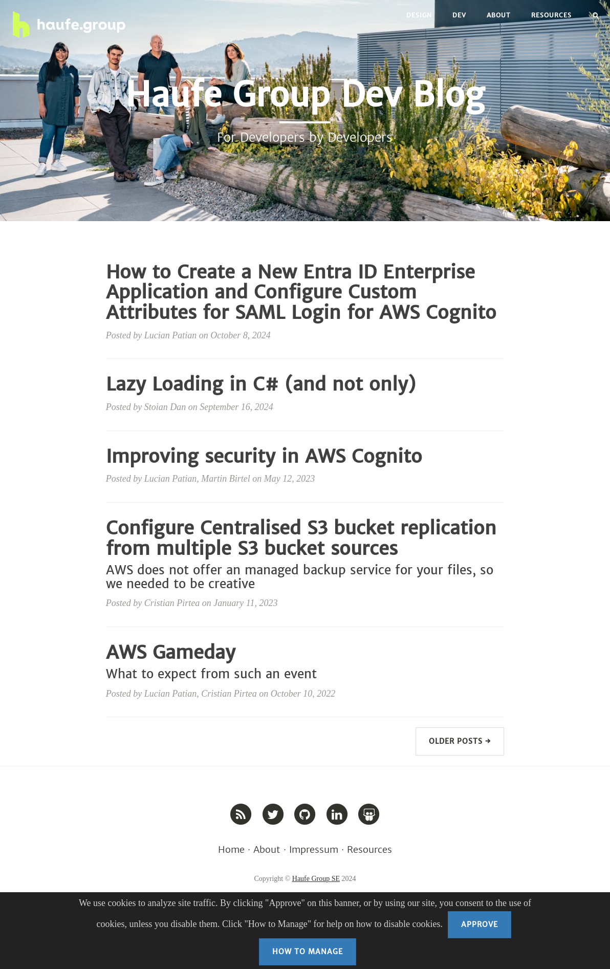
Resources (551, 15)
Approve (479, 924)
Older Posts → (460, 741)
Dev (459, 15)
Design (419, 15)
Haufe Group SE (316, 878)
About (499, 15)
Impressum (313, 849)
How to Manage (307, 951)
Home (231, 849)
